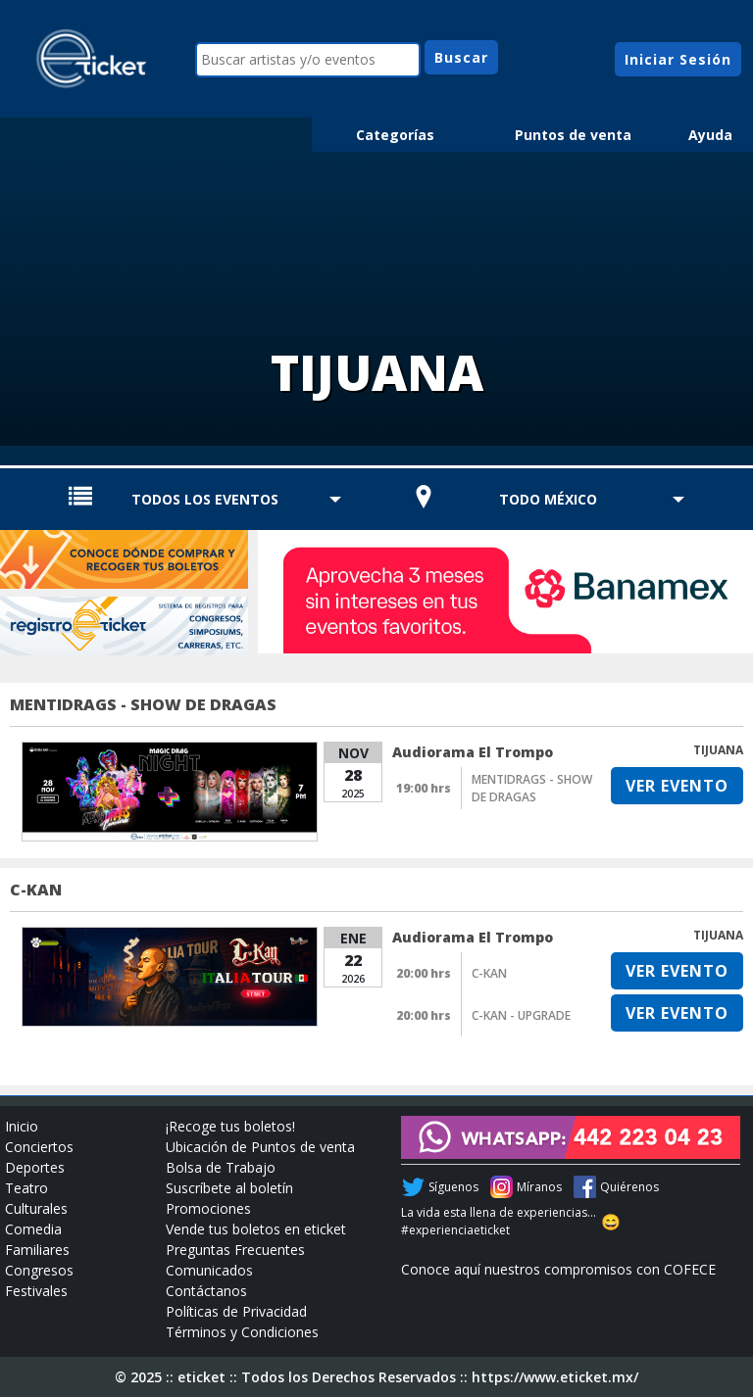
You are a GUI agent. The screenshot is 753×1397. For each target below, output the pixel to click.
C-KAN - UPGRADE (521, 1015)
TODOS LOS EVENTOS (204, 499)
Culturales (36, 1208)
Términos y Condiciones (242, 1332)
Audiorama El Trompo (472, 752)
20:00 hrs (423, 973)
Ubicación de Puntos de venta (260, 1146)
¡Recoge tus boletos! (230, 1126)
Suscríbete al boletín (229, 1188)
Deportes (35, 1167)
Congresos (39, 1270)
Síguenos (453, 1187)
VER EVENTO (677, 785)
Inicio (21, 1126)
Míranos (539, 1187)
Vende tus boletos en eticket (256, 1229)
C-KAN (36, 889)
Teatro (26, 1188)
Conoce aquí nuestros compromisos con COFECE (558, 1269)
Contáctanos (206, 1290)
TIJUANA (718, 750)
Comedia (33, 1229)
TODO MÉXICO (548, 499)
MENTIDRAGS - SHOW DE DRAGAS (143, 704)
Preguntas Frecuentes (235, 1249)
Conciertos (39, 1146)
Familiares (37, 1249)
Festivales (36, 1290)
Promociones (208, 1208)
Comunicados (209, 1270)
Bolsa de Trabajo (221, 1167)
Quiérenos (629, 1187)
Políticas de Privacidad (236, 1311)
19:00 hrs (423, 788)
